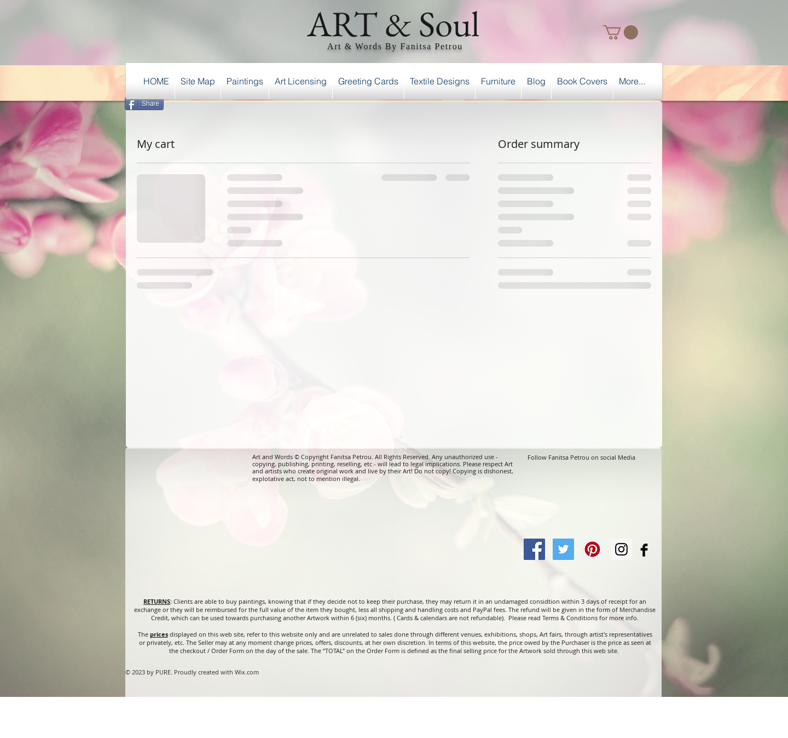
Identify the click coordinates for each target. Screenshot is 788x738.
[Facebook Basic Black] (644, 550)
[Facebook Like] (634, 101)
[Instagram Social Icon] (621, 549)
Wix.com (247, 672)
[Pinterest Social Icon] (592, 549)
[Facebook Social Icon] (534, 549)
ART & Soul (393, 24)
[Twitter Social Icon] (563, 549)
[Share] (144, 103)
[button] (620, 32)
